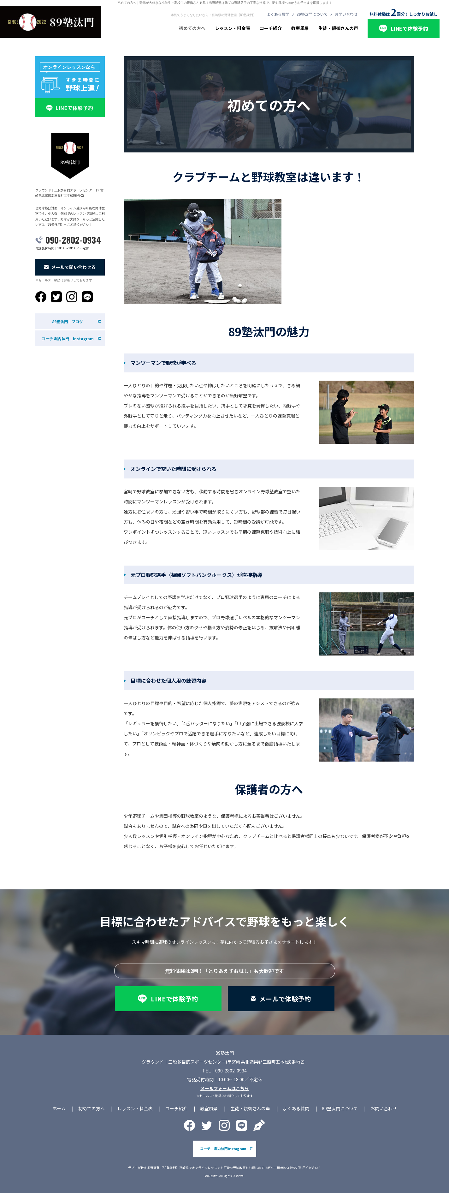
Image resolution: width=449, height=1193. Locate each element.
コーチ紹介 (271, 28)
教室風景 (300, 28)
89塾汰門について (312, 14)
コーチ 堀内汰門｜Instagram (68, 338)
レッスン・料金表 (232, 28)
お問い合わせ (346, 14)
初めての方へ (192, 28)
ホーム (59, 1108)
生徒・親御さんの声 (338, 28)
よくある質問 (278, 14)
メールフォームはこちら (224, 1088)
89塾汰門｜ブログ (67, 321)
